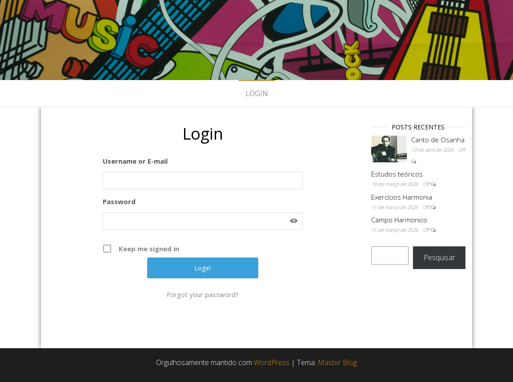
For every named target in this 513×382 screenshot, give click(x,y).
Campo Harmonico (399, 219)
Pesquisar (439, 257)
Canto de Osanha (438, 139)
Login (256, 93)
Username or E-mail (135, 161)
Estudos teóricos (397, 173)
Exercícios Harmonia (401, 197)
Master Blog (337, 362)
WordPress (271, 362)
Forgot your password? (203, 294)
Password (119, 201)
